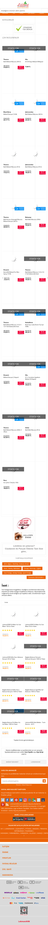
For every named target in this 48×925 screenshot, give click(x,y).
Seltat (27, 428)
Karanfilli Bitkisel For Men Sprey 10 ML (11, 273)
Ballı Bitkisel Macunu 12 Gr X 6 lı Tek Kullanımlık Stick (34, 273)
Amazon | (36, 829)
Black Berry (7, 112)
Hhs (26, 59)
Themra (6, 59)
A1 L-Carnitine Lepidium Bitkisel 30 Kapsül (32, 378)
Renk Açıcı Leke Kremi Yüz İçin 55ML (34, 325)
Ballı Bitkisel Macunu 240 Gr (12, 62)
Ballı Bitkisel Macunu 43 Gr (11, 167)
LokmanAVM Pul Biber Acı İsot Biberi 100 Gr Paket (11, 625)
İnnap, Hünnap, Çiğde (32, 568)
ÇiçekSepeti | (20, 829)
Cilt (14, 13)
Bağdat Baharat (12, 762)
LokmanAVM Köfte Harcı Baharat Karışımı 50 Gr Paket (12, 658)
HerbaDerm (29, 322)
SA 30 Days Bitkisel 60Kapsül (34, 62)
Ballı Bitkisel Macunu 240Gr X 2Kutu (12, 431)
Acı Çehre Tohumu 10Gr (10, 483)
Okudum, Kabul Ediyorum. (16, 785)
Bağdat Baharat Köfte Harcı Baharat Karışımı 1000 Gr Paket (12, 691)
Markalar (5, 13)
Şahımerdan (29, 112)
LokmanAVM (35, 762)
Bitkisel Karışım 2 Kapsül (11, 377)
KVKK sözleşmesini (10, 785)
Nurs (5, 480)
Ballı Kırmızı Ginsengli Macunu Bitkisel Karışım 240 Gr (12, 220)
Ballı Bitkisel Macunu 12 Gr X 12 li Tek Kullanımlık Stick (12, 325)
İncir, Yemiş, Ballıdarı (12, 568)
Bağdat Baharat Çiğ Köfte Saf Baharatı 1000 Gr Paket (34, 691)
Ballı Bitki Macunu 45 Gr (32, 430)
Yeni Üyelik (29, 752)
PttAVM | (28, 829)
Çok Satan (31, 13)
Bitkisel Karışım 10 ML (10, 114)
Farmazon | (25, 833)
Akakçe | (40, 833)
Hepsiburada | (19, 831)
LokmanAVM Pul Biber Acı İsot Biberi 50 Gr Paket (34, 625)
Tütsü (21, 13)
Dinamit (6, 270)
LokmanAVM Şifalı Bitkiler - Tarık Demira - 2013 (35, 723)
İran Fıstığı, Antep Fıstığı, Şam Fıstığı (17, 573)
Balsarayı (28, 217)
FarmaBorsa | (14, 833)
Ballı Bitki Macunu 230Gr (33, 219)
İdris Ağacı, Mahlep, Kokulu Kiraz (16, 564)
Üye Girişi (39, 752)
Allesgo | (33, 833)
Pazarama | (29, 831)
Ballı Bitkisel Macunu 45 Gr (33, 167)
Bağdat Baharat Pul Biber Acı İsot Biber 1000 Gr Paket (11, 723)
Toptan (41, 13)
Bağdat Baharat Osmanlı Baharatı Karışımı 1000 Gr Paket (35, 658)
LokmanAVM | (10, 829)
